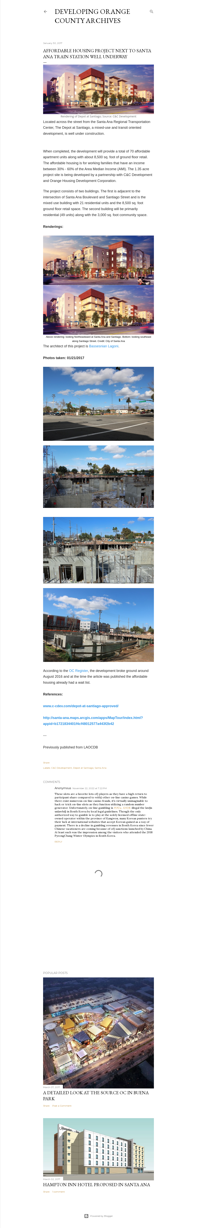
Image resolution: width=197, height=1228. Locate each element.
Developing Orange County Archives (92, 16)
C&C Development (61, 767)
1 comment (58, 1191)
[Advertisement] (98, 935)
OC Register (78, 671)
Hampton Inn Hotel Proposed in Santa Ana (96, 1185)
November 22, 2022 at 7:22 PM (90, 788)
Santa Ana (100, 767)
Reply (58, 841)
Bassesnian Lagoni (103, 346)
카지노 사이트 (122, 808)
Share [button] (46, 762)
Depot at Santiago (83, 767)
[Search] (151, 10)
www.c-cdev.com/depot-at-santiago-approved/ (81, 706)
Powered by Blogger (98, 1216)
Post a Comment (62, 1105)
